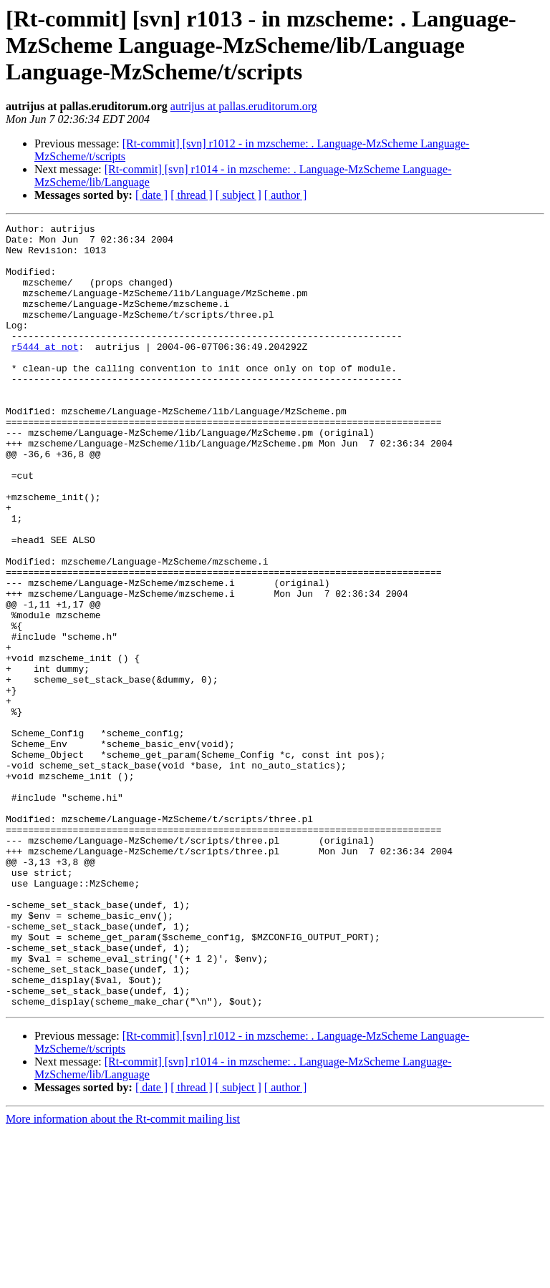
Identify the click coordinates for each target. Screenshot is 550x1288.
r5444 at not (45, 372)
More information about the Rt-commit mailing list (123, 1275)
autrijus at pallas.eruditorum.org (243, 106)
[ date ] (151, 195)
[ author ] (285, 195)
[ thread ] (191, 195)
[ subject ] (238, 195)
